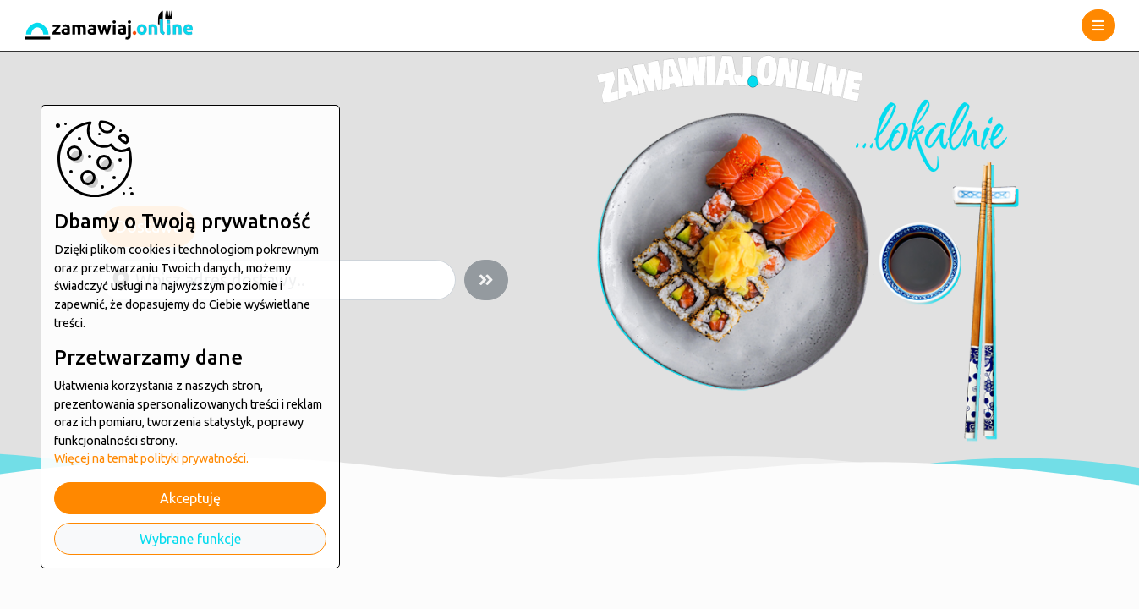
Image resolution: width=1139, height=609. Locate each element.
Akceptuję (190, 498)
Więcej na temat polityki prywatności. (151, 458)
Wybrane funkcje (190, 538)
